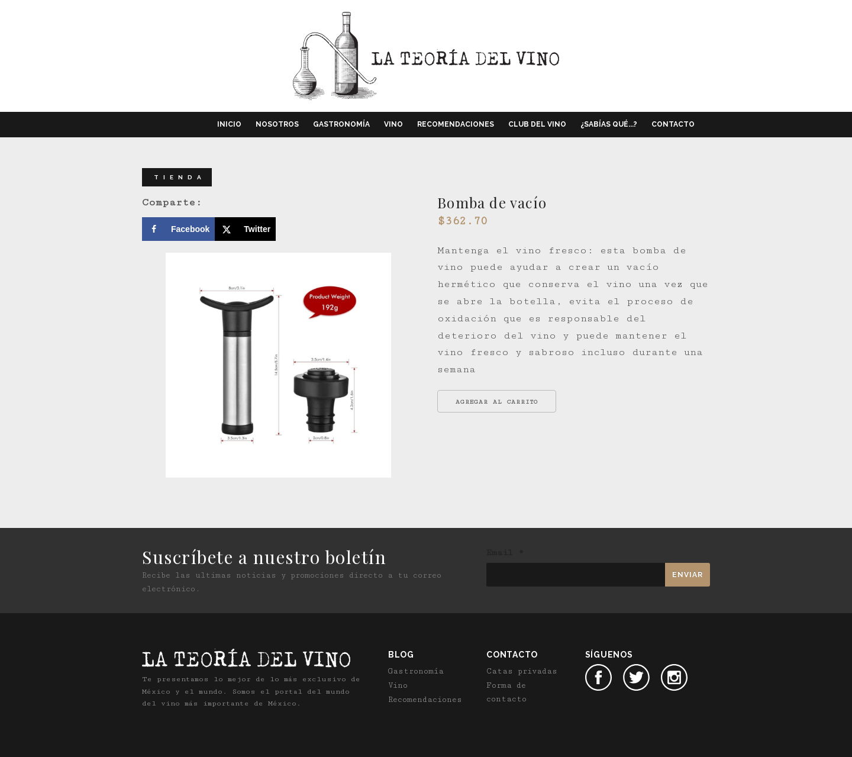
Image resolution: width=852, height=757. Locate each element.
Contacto (673, 124)
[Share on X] (245, 229)
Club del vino (537, 124)
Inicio (229, 124)
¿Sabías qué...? (608, 124)
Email (505, 553)
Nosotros (277, 124)
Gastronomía (341, 124)
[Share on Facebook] (178, 229)
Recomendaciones (455, 124)
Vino (393, 124)
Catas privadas (521, 671)
